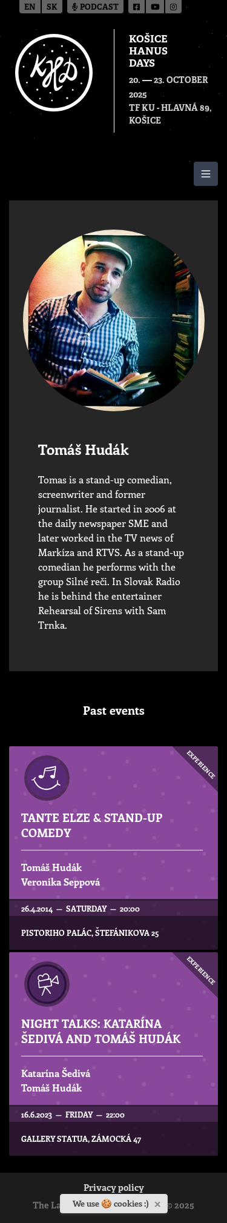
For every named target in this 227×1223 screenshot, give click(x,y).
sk (52, 8)
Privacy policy (114, 1188)
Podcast (95, 8)
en (30, 8)
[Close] (159, 1202)
